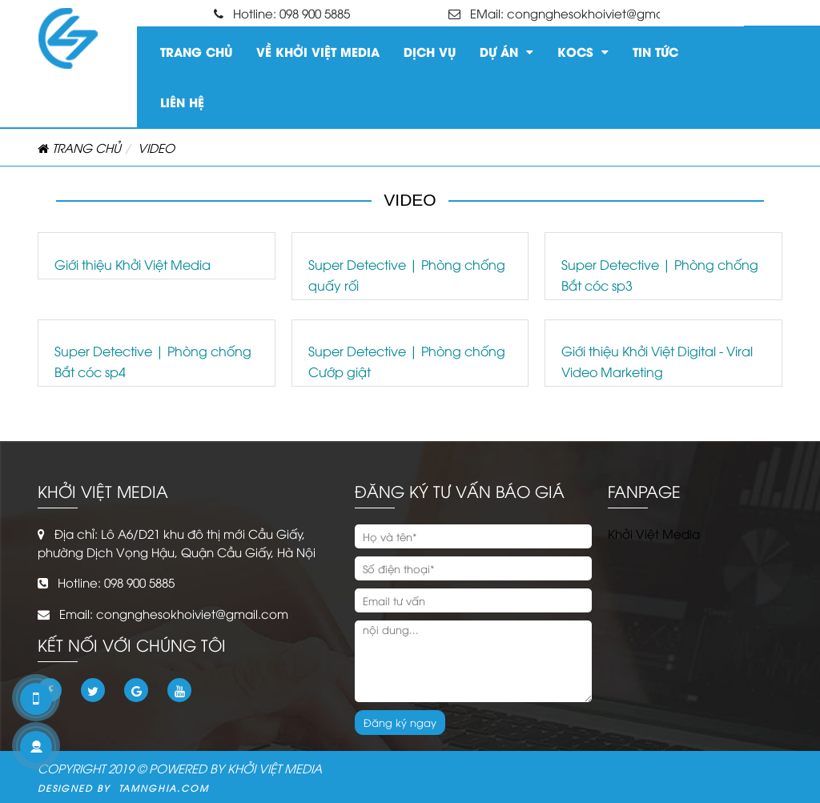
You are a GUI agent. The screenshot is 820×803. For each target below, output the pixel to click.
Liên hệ (182, 101)
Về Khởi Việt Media (318, 51)
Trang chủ (196, 51)
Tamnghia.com (160, 787)
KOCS (583, 49)
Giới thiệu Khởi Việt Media (132, 264)
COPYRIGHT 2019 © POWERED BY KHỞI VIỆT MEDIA (180, 768)
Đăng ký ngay (400, 722)
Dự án (506, 49)
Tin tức (655, 51)
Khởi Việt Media (654, 533)
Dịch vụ (430, 51)
